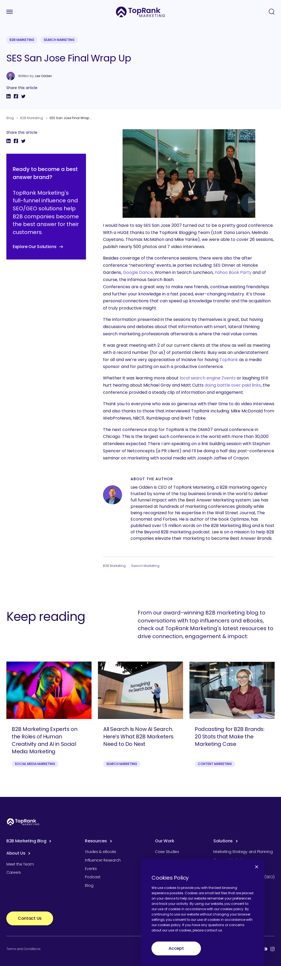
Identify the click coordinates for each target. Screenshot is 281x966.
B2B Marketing (22, 39)
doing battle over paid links (233, 385)
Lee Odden (43, 76)
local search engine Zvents (208, 378)
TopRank (228, 360)
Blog (10, 118)
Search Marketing (59, 39)
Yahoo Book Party (233, 272)
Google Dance (138, 272)
